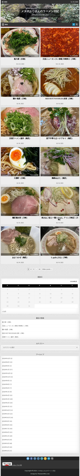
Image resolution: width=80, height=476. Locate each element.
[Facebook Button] (31, 458)
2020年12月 (6, 373)
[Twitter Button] (27, 458)
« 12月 (4, 311)
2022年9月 (5, 366)
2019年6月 (5, 432)
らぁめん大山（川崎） (60, 257)
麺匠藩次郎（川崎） (20, 217)
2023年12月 (6, 358)
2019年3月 (5, 443)
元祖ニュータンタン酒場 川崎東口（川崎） (60, 59)
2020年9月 (5, 380)
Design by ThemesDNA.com (40, 474)
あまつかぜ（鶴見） (20, 257)
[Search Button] (76, 24)
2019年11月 (6, 414)
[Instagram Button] (34, 458)
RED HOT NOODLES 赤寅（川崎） (59, 98)
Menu (5, 2)
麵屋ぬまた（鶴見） (60, 178)
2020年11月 (6, 377)
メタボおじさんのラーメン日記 (40, 11)
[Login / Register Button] (73, 24)
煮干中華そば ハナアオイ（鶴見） (59, 138)
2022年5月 (5, 369)
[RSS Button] (45, 458)
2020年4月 (5, 395)
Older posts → (47, 269)
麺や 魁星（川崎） (20, 98)
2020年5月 (5, 392)
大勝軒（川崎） (20, 178)
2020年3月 (5, 399)
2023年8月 (5, 362)
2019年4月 (5, 440)
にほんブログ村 (12, 465)
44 (39, 269)
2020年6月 (5, 388)
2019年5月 (5, 436)
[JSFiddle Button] (38, 458)
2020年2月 (5, 403)
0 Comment (35, 56)
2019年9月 (5, 421)
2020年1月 (5, 406)
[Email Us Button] (41, 458)
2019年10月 (6, 417)
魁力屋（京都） (20, 59)
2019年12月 (6, 410)
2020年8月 (5, 384)
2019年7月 (5, 428)
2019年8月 (5, 425)
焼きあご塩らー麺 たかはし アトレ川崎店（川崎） (59, 218)
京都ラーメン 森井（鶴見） (20, 138)
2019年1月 (5, 451)
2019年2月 (5, 447)
